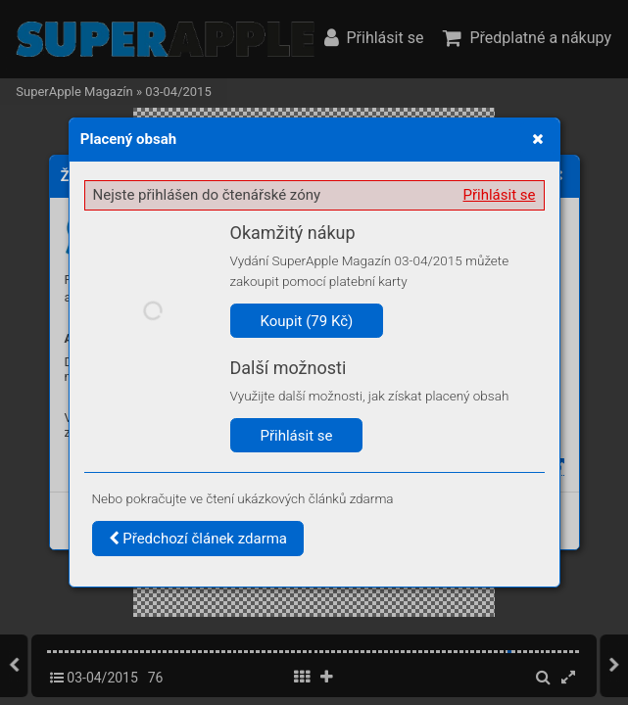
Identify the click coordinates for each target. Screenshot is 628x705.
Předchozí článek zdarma (198, 538)
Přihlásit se (499, 195)
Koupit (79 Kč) (307, 321)
